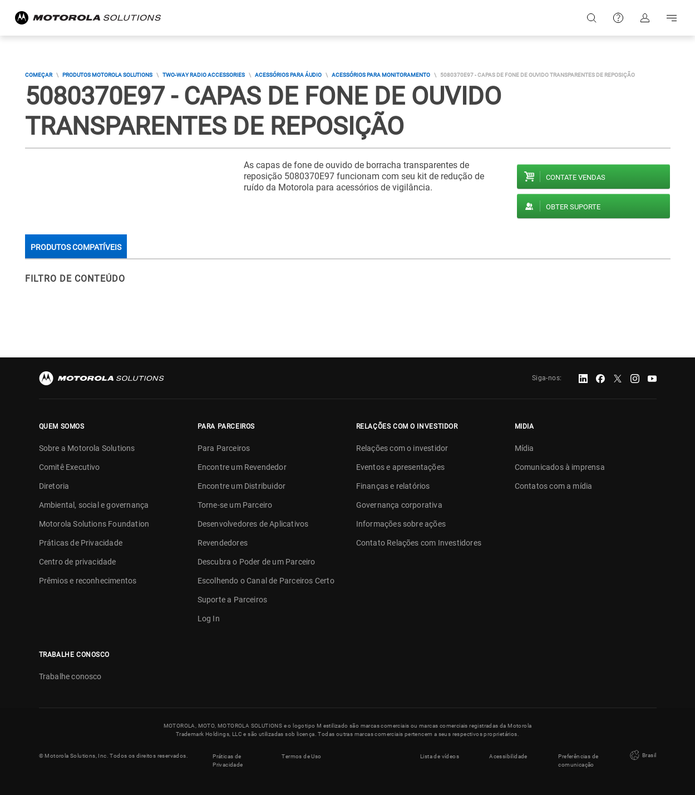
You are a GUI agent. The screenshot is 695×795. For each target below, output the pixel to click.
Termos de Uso (301, 756)
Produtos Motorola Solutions (107, 75)
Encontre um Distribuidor (242, 486)
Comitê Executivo (69, 467)
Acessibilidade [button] (508, 756)
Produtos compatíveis (76, 247)
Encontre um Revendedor (242, 467)
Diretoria (54, 486)
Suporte (618, 17)
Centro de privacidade (77, 561)
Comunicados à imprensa (560, 467)
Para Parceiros (224, 448)
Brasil (642, 755)
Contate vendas (575, 177)
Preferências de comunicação (578, 760)
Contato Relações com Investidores (419, 542)
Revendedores (223, 542)
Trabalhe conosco (70, 676)
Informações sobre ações (401, 523)
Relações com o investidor (402, 448)
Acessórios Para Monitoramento (381, 75)
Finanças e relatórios (393, 486)
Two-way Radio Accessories (203, 75)
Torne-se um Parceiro (235, 504)
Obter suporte (573, 207)
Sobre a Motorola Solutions (87, 448)
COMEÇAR (38, 75)
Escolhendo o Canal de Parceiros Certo (266, 580)
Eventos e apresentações (400, 467)
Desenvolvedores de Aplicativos (253, 523)
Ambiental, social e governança (94, 504)
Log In (209, 618)
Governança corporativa (399, 504)
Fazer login (645, 17)
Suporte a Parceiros (233, 599)
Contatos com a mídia (554, 486)
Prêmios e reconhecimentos (88, 580)
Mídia (524, 448)
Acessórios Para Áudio (288, 75)
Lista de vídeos (439, 756)
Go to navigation (671, 17)
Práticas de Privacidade (81, 542)
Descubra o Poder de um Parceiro (257, 561)
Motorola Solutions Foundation (94, 523)
